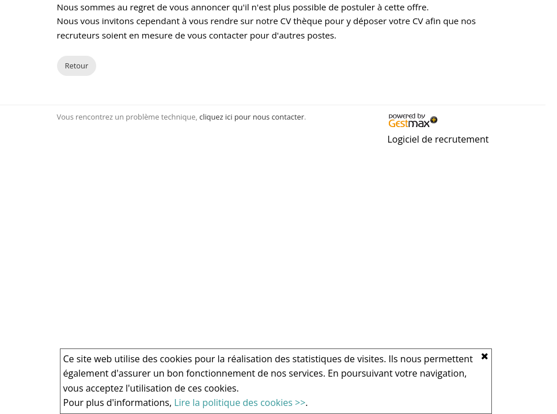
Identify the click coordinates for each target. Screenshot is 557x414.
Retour (77, 65)
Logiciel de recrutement (437, 139)
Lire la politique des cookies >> (239, 402)
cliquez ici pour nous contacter (251, 117)
